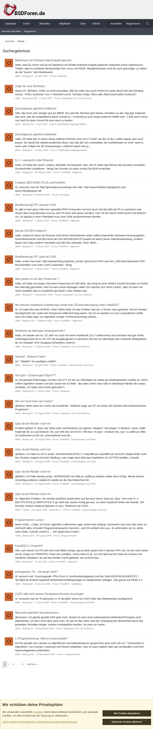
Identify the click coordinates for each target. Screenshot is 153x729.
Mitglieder (64, 23)
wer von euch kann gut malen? (34, 401)
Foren (26, 23)
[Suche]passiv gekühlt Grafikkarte (35, 108)
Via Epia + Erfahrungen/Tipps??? (35, 375)
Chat (82, 23)
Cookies (38, 711)
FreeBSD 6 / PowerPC (29, 545)
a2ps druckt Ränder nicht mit (32, 423)
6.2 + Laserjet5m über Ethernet (34, 160)
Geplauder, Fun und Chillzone (77, 98)
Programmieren (69, 535)
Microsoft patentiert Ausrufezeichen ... (38, 612)
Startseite (10, 23)
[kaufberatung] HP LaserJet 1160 (35, 204)
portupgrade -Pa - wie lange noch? (36, 571)
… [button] (18, 664)
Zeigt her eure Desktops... (31, 86)
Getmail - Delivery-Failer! (30, 356)
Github (96, 23)
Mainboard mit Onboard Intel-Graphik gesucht (43, 60)
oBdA (18, 76)
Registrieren (30, 31)
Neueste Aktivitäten (11, 31)
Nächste (31, 664)
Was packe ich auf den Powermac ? (37, 278)
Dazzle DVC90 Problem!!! (31, 230)
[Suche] (147, 23)
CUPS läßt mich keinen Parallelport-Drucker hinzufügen (49, 593)
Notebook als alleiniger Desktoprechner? (40, 330)
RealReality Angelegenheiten (71, 124)
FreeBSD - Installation (71, 584)
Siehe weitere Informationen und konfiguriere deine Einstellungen (40, 721)
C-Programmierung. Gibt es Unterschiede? (41, 638)
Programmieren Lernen (29, 519)
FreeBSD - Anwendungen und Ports (75, 365)
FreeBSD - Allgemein (71, 172)
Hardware (62, 76)
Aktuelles (44, 23)
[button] (33, 23)
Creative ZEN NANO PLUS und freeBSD (40, 182)
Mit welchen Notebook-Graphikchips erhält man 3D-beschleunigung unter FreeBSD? (67, 304)
